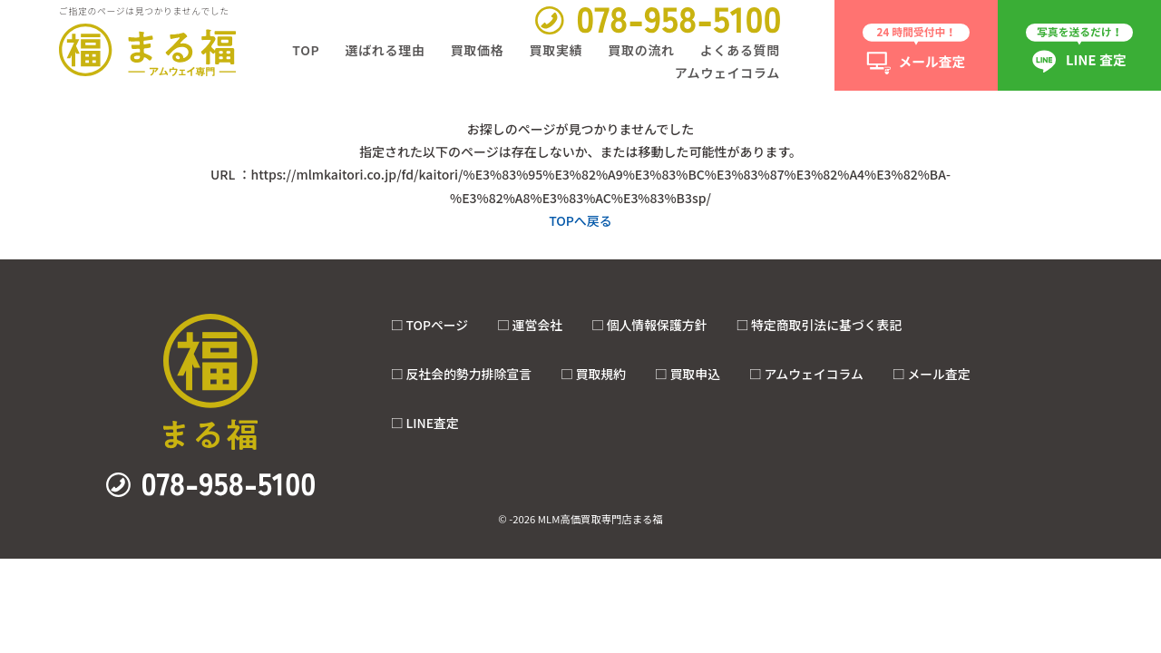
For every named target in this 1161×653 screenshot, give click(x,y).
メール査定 (938, 374)
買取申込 (694, 374)
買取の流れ (641, 50)
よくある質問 (740, 50)
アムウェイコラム (727, 72)
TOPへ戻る (580, 220)
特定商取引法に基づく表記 (826, 325)
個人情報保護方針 (657, 325)
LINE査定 (431, 423)
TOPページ (436, 325)
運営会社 (537, 325)
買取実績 (555, 50)
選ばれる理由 (384, 50)
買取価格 (477, 50)
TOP (305, 50)
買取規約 (601, 374)
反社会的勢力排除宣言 (468, 374)
